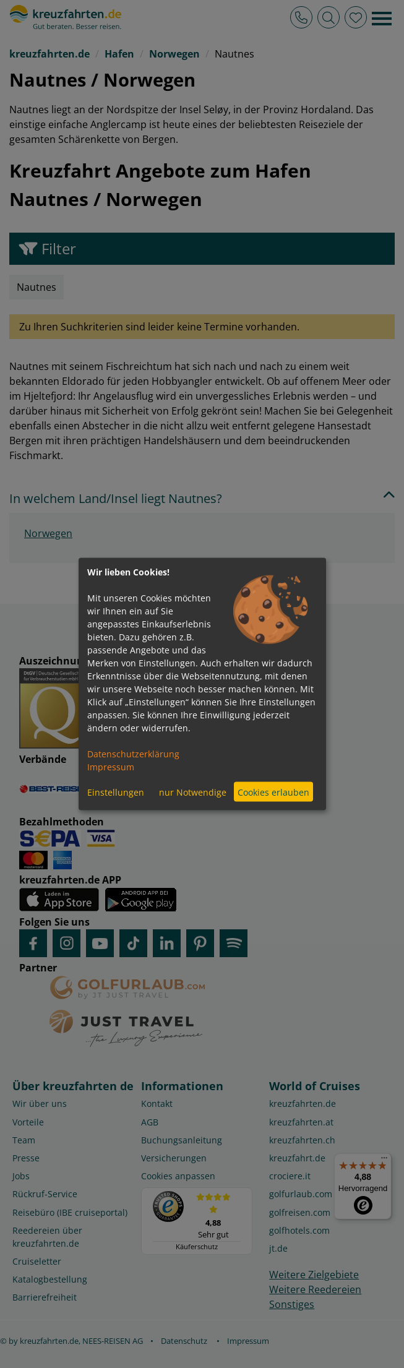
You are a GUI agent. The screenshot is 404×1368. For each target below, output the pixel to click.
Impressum (110, 767)
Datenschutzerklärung (133, 754)
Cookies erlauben (273, 792)
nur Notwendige (192, 792)
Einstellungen (115, 792)
